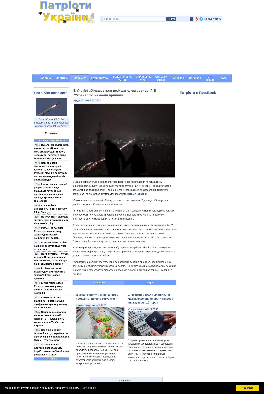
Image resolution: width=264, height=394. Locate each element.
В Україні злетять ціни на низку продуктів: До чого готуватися (50, 246)
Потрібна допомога (51, 93)
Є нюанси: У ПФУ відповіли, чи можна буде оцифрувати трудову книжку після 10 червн (150, 298)
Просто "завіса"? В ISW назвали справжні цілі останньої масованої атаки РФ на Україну (51, 122)
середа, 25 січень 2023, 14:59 (87, 100)
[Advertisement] (132, 49)
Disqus (150, 282)
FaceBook (99, 282)
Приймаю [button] (247, 388)
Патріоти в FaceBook (198, 93)
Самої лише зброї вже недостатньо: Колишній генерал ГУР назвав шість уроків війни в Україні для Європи (50, 319)
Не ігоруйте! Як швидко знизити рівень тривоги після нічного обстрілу (51, 220)
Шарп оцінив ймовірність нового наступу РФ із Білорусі (50, 209)
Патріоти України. (137, 194)
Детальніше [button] (88, 387)
